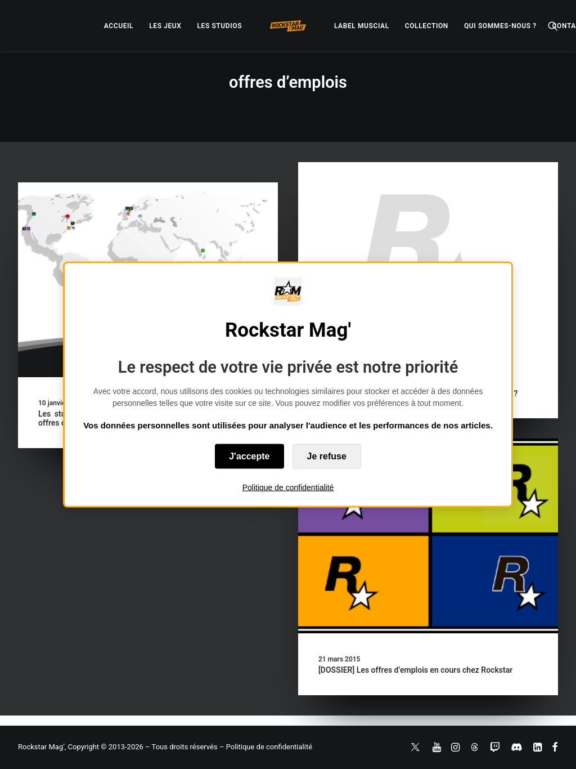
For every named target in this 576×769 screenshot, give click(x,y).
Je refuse (326, 455)
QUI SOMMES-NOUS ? (500, 26)
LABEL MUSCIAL (361, 26)
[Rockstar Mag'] (288, 26)
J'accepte (249, 455)
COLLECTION (426, 26)
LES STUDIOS (219, 26)
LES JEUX (165, 26)
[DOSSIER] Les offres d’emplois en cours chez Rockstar (415, 669)
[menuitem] (118, 26)
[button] (553, 26)
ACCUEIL (118, 26)
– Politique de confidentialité (265, 747)
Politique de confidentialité (288, 486)
